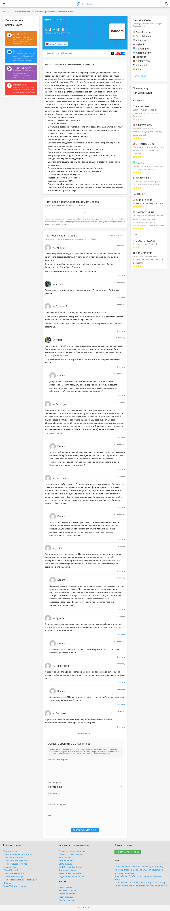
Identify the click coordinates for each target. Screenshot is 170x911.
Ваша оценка (54, 783)
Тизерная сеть (52, 53)
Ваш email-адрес (56, 805)
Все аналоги (141, 76)
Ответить (121, 275)
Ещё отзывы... (85, 734)
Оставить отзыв (116, 236)
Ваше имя (53, 793)
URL (50, 815)
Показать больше (53, 433)
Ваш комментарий (57, 760)
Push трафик (66, 53)
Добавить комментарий (85, 830)
